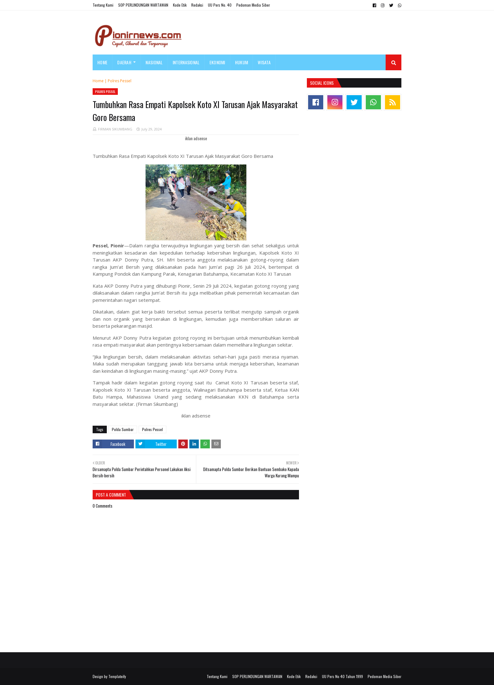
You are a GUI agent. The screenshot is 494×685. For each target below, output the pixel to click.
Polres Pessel (119, 80)
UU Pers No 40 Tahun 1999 (342, 676)
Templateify (117, 676)
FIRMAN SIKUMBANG (115, 129)
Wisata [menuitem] (264, 62)
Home (98, 80)
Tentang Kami (103, 5)
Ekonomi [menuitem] (217, 62)
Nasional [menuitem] (154, 62)
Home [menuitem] (102, 62)
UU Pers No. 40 (220, 5)
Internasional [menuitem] (186, 62)
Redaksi (197, 5)
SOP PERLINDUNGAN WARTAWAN (143, 5)
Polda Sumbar (123, 429)
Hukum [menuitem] (241, 62)
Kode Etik (180, 5)
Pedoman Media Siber (253, 5)
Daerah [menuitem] (124, 62)
